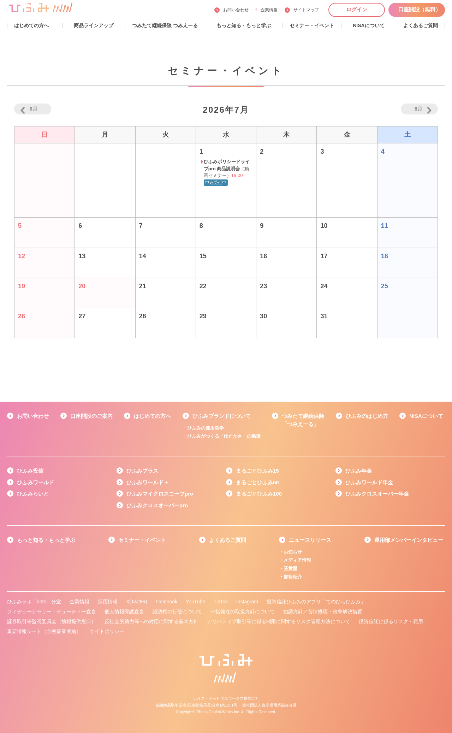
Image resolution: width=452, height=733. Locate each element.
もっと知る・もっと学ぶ (46, 540)
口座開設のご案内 (91, 416)
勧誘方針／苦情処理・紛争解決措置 (322, 611)
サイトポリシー (107, 631)
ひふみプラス (142, 471)
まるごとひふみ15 (257, 471)
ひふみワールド (35, 482)
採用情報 (108, 601)
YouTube (195, 601)
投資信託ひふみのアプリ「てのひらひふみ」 (316, 601)
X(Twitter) (136, 601)
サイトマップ (306, 9)
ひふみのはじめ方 (367, 416)
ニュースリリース (310, 540)
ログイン (356, 9)
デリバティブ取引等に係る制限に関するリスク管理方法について (278, 621)
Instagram (247, 601)
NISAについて (426, 416)
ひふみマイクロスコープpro (159, 494)
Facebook (166, 601)
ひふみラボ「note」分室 (34, 601)
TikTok (221, 601)
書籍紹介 (293, 576)
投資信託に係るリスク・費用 (391, 621)
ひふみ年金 (358, 471)
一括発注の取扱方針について (242, 611)
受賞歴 (290, 568)
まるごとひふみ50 (257, 482)
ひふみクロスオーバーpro (157, 505)
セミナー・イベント (142, 540)
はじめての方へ (152, 416)
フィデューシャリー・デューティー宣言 (51, 611)
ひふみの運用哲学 (205, 428)
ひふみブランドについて (221, 416)
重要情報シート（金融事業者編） (44, 631)
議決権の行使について (177, 611)
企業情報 (267, 9)
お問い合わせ (236, 9)
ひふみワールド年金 (369, 482)
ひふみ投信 (30, 471)
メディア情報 (297, 560)
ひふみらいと (33, 494)
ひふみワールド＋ (147, 482)
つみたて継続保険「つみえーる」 (303, 420)
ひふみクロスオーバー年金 (377, 494)
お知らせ (293, 552)
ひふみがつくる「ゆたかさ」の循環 (224, 436)
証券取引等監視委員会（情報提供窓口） (51, 621)
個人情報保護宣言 (124, 611)
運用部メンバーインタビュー (408, 540)
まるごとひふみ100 (259, 494)
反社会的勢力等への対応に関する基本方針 (151, 621)
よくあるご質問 (227, 540)
